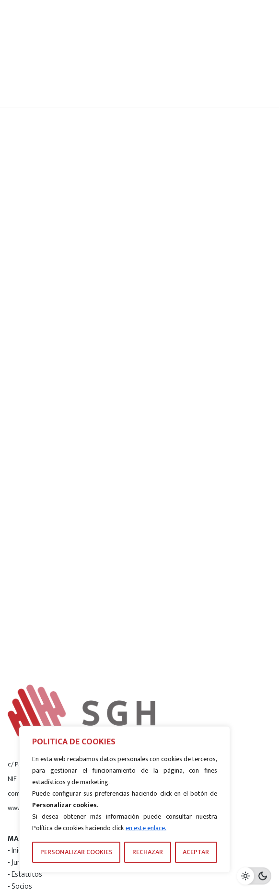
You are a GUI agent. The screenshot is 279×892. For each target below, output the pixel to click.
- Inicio (17, 850)
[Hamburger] (241, 53)
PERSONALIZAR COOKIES (76, 851)
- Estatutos (25, 874)
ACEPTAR (196, 851)
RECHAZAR (147, 851)
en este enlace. (146, 828)
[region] (124, 799)
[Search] (193, 53)
